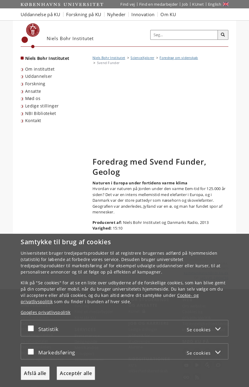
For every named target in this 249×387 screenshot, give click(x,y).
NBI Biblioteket (40, 113)
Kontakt (33, 120)
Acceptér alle (76, 373)
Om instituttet (39, 69)
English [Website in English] (214, 4)
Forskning (35, 83)
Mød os (32, 98)
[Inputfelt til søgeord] (184, 35)
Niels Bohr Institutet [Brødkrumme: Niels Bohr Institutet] (108, 57)
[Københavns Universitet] (31, 35)
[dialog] (124, 310)
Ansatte (33, 91)
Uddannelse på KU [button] (40, 14)
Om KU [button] (168, 14)
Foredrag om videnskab (179, 57)
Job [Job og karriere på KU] (185, 4)
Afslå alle (35, 373)
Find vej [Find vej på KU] (127, 4)
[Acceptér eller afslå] (32, 328)
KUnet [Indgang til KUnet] (198, 4)
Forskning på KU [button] (83, 14)
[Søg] (223, 35)
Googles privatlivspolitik (46, 312)
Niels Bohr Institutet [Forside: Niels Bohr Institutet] (47, 58)
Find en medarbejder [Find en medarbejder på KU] (158, 4)
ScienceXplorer (142, 57)
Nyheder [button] (116, 14)
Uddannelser (38, 76)
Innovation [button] (142, 14)
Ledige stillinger (42, 106)
